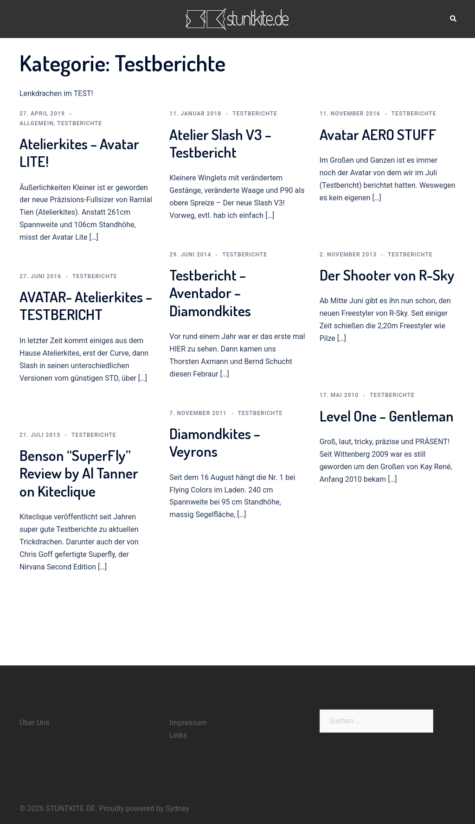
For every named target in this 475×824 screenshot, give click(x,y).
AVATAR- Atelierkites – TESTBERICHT (85, 305)
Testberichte (79, 123)
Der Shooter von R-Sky (387, 274)
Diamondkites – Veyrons (214, 442)
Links (178, 735)
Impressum (188, 722)
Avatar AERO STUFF (378, 134)
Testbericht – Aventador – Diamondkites (210, 292)
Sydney (177, 808)
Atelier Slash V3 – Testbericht (220, 143)
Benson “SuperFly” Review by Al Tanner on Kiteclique (78, 473)
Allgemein (36, 123)
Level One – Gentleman (387, 415)
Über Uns (34, 722)
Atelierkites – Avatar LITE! (79, 152)
